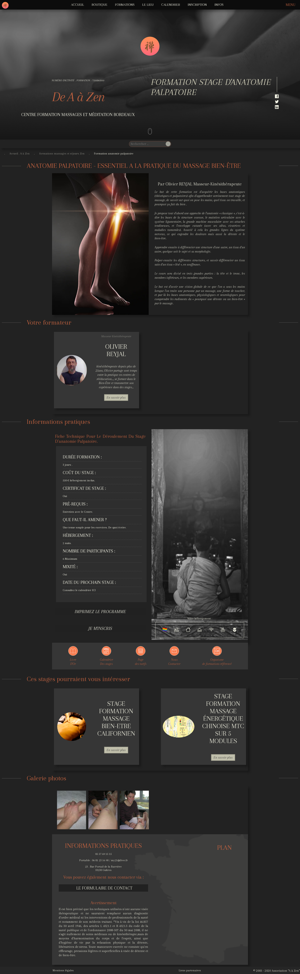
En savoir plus (116, 397)
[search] (147, 143)
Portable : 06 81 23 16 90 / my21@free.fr (103, 860)
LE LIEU (148, 4)
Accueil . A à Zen (19, 153)
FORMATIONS (125, 4)
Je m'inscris (100, 628)
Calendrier (170, 4)
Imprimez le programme (100, 611)
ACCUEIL (77, 4)
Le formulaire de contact (104, 887)
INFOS (218, 4)
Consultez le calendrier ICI (79, 590)
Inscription (197, 4)
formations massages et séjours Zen (62, 153)
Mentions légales (63, 970)
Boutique (99, 4)
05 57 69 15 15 (103, 854)
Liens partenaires (190, 970)
